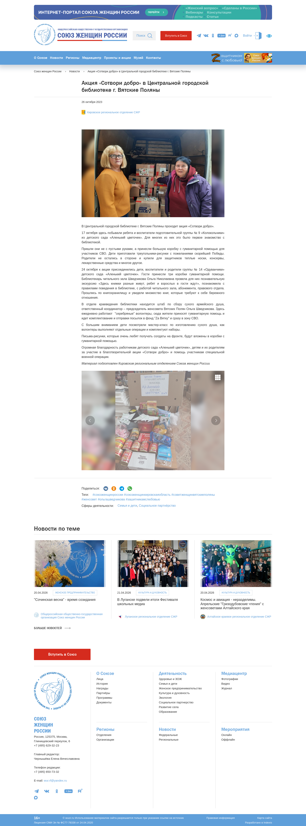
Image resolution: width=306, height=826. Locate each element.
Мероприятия (235, 729)
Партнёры (103, 693)
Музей (138, 58)
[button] (90, 420)
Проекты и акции (117, 58)
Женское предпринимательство (75, 592)
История (102, 683)
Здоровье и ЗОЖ (170, 679)
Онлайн (226, 735)
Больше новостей (52, 628)
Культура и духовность (152, 592)
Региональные (168, 739)
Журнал (226, 688)
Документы (103, 702)
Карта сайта (264, 817)
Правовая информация (220, 817)
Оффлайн (228, 739)
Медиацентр (91, 58)
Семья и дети (127, 505)
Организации (105, 739)
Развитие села (169, 707)
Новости (56, 58)
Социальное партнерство (176, 702)
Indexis (268, 822)
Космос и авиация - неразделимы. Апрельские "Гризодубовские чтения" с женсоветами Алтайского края (232, 604)
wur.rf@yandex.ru (55, 780)
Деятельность (173, 673)
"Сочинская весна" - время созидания (64, 600)
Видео (225, 683)
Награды (102, 688)
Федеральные (168, 735)
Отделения (103, 735)
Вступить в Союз (176, 36)
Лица (99, 679)
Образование (168, 711)
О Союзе (40, 58)
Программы (104, 697)
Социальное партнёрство (157, 505)
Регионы (72, 58)
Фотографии (229, 679)
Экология (165, 697)
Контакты (153, 58)
